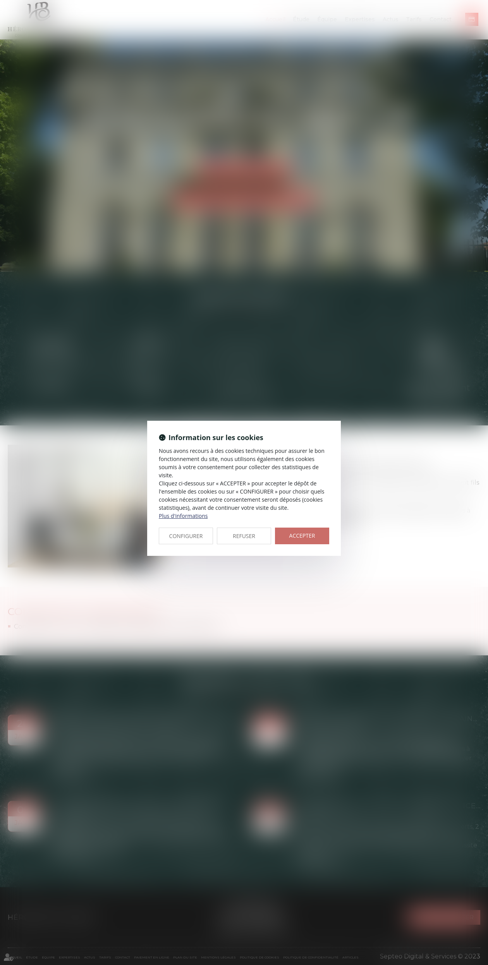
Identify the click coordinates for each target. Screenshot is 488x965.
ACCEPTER (302, 535)
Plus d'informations (183, 515)
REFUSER (244, 536)
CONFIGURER (186, 536)
